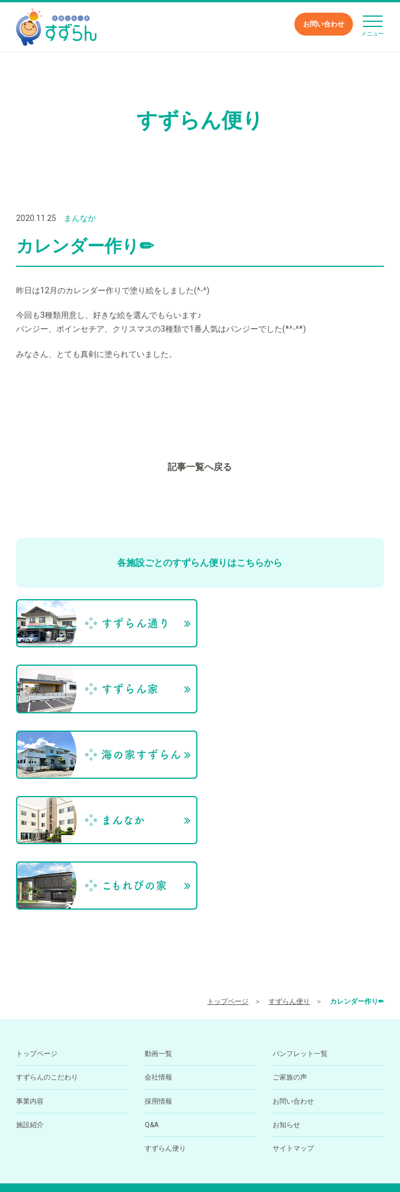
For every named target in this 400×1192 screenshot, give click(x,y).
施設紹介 (30, 989)
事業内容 (30, 965)
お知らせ (286, 989)
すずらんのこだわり (47, 941)
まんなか (80, 218)
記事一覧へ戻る (200, 466)
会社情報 (158, 941)
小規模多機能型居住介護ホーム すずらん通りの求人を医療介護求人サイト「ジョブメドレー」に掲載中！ (200, 1163)
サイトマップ (293, 1013)
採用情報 (158, 965)
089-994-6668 (174, 1125)
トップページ (227, 866)
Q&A (151, 989)
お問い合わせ (323, 24)
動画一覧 (158, 918)
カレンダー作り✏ (357, 866)
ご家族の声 (290, 941)
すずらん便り (289, 866)
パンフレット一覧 (300, 918)
